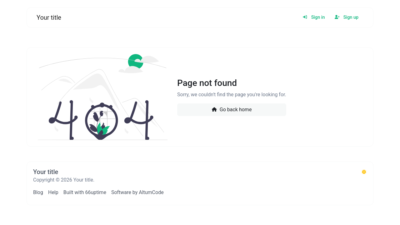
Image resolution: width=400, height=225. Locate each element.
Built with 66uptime (84, 192)
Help (53, 192)
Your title (49, 17)
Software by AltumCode (137, 192)
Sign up (346, 17)
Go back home (232, 109)
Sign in (313, 17)
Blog (38, 192)
